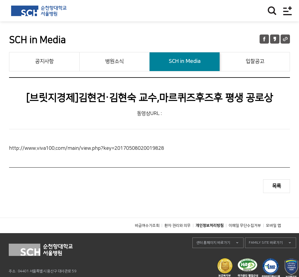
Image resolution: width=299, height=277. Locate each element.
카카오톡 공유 (274, 39)
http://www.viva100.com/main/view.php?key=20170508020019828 (86, 148)
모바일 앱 (273, 239)
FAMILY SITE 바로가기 (266, 256)
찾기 (272, 10)
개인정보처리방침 (210, 239)
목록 (276, 186)
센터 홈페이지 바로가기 (213, 256)
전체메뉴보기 (287, 10)
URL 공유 (285, 39)
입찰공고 (255, 61)
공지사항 (44, 61)
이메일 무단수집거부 (245, 239)
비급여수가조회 (147, 239)
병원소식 (114, 61)
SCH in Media (185, 61)
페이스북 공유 (264, 39)
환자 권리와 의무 (177, 239)
